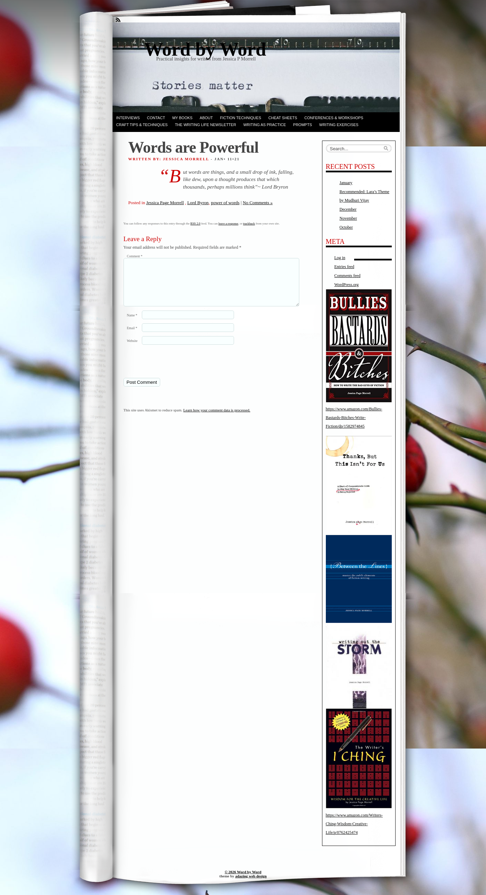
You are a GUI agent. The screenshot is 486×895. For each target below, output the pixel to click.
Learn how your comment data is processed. (216, 418)
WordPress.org (346, 284)
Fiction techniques (240, 118)
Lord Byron (198, 202)
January (346, 182)
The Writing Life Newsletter (205, 125)
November (348, 218)
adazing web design (250, 876)
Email (132, 336)
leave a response (228, 223)
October (346, 227)
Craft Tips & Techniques (142, 125)
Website (132, 349)
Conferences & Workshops (333, 118)
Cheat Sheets (283, 118)
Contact (156, 118)
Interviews (128, 118)
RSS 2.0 (196, 223)
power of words (225, 202)
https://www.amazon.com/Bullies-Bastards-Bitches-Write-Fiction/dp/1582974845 (354, 418)
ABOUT (206, 118)
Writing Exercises (339, 125)
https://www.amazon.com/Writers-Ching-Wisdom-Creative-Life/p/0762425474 (354, 824)
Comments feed (347, 275)
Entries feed (344, 266)
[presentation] (171, 369)
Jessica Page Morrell (165, 202)
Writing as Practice (264, 125)
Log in (340, 257)
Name (132, 323)
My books (182, 118)
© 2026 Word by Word (243, 872)
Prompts (302, 125)
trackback (249, 223)
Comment (135, 256)
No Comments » (257, 202)
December (348, 209)
